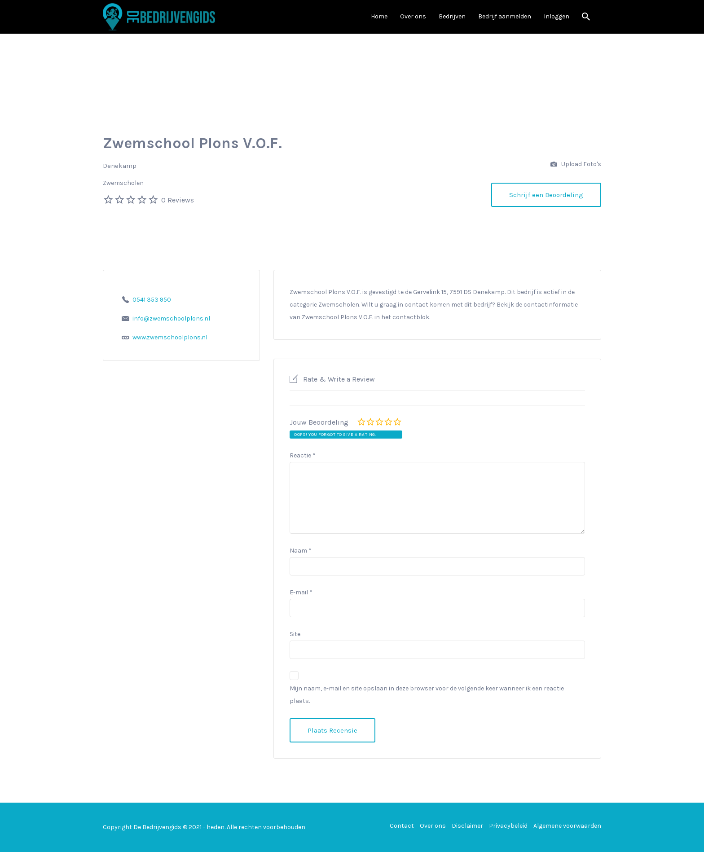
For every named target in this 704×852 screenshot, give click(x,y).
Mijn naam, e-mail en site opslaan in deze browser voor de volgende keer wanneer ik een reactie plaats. (427, 695)
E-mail (301, 592)
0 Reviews (177, 200)
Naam (301, 550)
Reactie (303, 455)
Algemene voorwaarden (567, 826)
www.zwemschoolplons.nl (169, 337)
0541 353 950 (151, 299)
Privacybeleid (508, 826)
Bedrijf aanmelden (504, 16)
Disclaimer (467, 826)
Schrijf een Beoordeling (546, 195)
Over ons (413, 16)
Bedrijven (452, 16)
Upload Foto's (575, 164)
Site (295, 634)
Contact (402, 826)
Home (379, 16)
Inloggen (556, 16)
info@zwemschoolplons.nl (171, 318)
